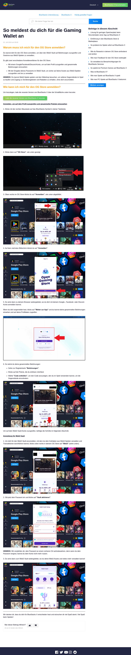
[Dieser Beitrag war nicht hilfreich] (35, 625)
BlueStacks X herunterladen (115, 5)
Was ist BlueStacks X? (99, 72)
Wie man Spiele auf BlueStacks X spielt (105, 76)
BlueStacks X (66, 15)
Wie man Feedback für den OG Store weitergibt (108, 58)
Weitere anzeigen (97, 85)
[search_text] (59, 21)
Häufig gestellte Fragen (83, 15)
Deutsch (93, 5)
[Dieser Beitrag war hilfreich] (29, 625)
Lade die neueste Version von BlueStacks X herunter (25, 98)
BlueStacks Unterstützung (48, 15)
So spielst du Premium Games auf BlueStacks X (109, 68)
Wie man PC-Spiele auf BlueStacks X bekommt (108, 79)
